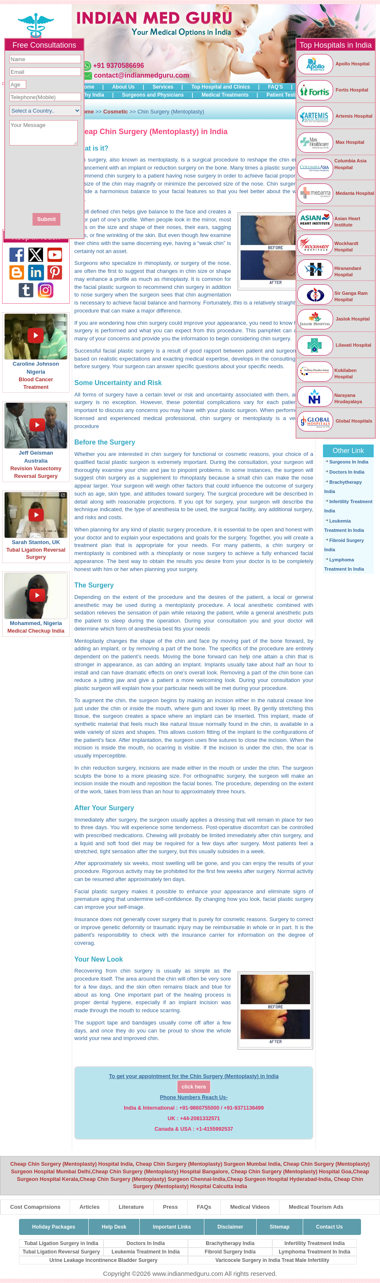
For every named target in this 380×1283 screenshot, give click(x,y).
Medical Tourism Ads (316, 1207)
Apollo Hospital (332, 63)
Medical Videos (250, 1207)
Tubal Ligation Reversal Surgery (61, 1252)
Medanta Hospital (335, 193)
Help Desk (114, 1227)
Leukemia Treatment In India (145, 1252)
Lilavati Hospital (333, 345)
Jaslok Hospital (333, 318)
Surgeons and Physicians (153, 95)
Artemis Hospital (334, 116)
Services (162, 87)
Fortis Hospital (332, 89)
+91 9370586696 (118, 65)
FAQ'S (275, 87)
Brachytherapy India (230, 1243)
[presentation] (90, 178)
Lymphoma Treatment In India (314, 1252)
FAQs (204, 1207)
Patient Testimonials (290, 95)
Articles (89, 1207)
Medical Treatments (224, 95)
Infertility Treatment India (315, 1243)
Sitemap (280, 1227)
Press (170, 1207)
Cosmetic (115, 111)
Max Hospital (330, 142)
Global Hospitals (334, 420)
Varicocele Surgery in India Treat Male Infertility (272, 1260)
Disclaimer (230, 1227)
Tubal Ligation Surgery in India (61, 1243)
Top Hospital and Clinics (220, 87)
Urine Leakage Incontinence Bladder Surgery (103, 1260)
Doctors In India (346, 471)
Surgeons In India (348, 461)
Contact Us (329, 1227)
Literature (131, 1207)
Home (87, 87)
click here (194, 1087)
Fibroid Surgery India (230, 1252)
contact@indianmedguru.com (141, 75)
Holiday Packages (53, 1227)
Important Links (172, 1227)
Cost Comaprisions (35, 1207)
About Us (123, 87)
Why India (92, 95)
